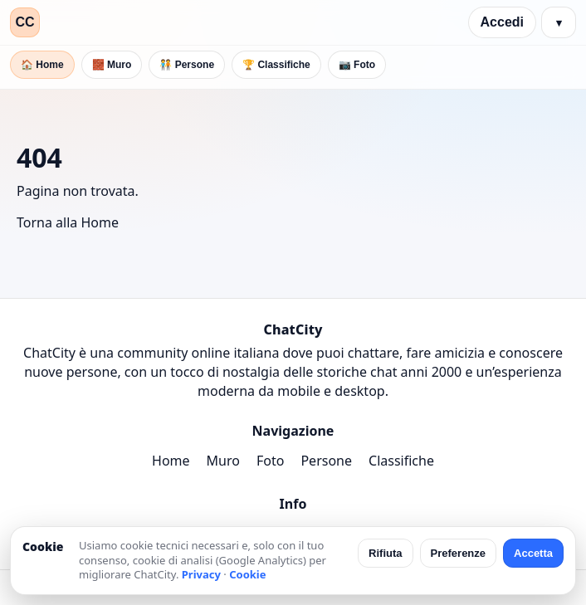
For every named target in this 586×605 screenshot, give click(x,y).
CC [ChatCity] (24, 22)
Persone (326, 460)
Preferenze (458, 553)
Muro (223, 460)
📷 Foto (357, 65)
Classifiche (401, 460)
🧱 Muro (112, 65)
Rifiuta (385, 553)
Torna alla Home (68, 222)
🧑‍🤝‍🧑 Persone (186, 65)
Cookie (247, 574)
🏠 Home (42, 65)
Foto (270, 460)
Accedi (502, 22)
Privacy (201, 574)
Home (171, 460)
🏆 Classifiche (276, 65)
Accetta (533, 553)
